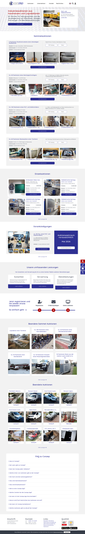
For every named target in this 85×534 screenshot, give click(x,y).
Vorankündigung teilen (66, 247)
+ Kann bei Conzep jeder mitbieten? (19, 469)
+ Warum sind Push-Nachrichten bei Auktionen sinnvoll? (25, 500)
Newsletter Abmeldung (48, 520)
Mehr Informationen (42, 249)
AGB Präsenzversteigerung (49, 522)
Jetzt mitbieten (33, 194)
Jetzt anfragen (20, 24)
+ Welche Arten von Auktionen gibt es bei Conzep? (23, 473)
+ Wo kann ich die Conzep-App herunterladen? (22, 496)
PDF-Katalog (51, 45)
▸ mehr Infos (64, 17)
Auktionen (30, 3)
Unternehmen (41, 3)
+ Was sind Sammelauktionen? (17, 480)
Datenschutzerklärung (48, 525)
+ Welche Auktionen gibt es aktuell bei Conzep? (22, 508)
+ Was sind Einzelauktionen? (16, 484)
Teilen (62, 45)
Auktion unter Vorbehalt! (66, 181)
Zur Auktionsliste (42, 67)
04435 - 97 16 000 (32, 520)
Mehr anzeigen (42, 219)
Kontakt (51, 3)
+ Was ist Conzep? (13, 461)
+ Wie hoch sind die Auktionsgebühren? (20, 476)
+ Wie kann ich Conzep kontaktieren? (19, 504)
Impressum (45, 526)
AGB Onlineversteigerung (49, 523)
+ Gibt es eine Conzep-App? (16, 488)
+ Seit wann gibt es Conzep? (16, 465)
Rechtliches (59, 3)
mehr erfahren (19, 286)
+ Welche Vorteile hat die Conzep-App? (20, 492)
